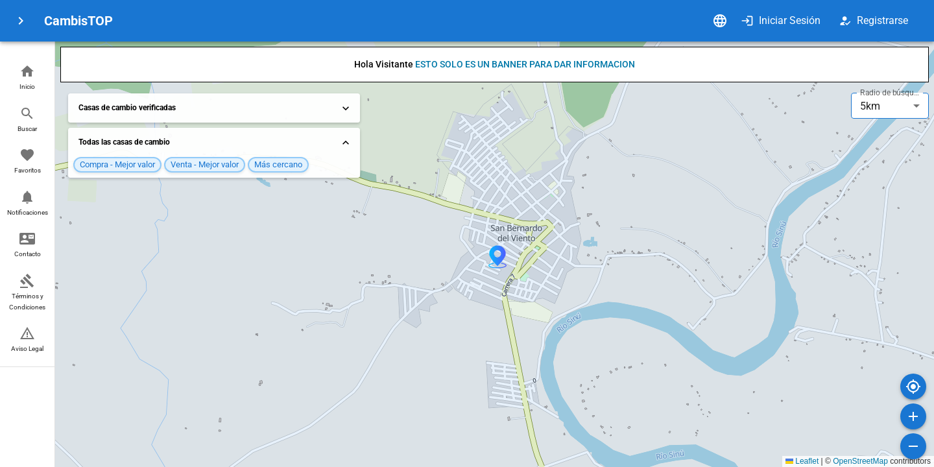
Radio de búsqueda (891, 92)
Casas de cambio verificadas (215, 108)
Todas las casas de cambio (215, 142)
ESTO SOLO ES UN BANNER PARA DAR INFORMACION (525, 64)
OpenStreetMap (860, 461)
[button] (27, 78)
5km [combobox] (870, 106)
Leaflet (802, 461)
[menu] (21, 21)
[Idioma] (720, 21)
